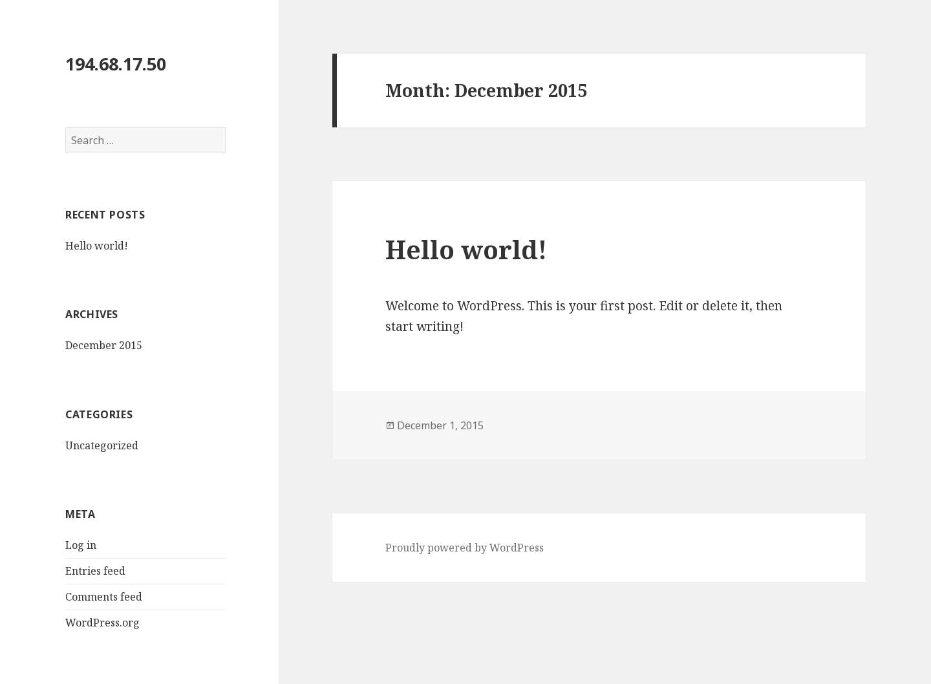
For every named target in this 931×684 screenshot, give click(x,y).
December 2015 (103, 345)
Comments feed (103, 597)
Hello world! (96, 246)
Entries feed (95, 571)
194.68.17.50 (115, 64)
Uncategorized (101, 445)
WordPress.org (102, 622)
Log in (80, 545)
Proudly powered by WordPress (464, 547)
